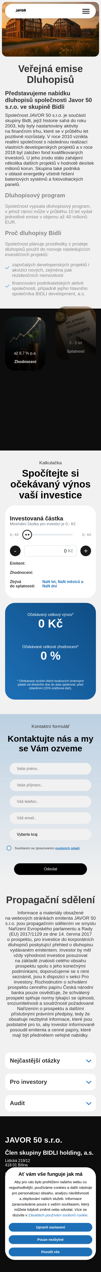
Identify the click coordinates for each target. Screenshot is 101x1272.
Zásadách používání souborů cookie (57, 1215)
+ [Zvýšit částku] (86, 551)
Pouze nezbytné (50, 1240)
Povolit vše (50, 1252)
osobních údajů (67, 848)
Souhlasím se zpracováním (47, 848)
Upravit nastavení (50, 1227)
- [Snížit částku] (15, 551)
